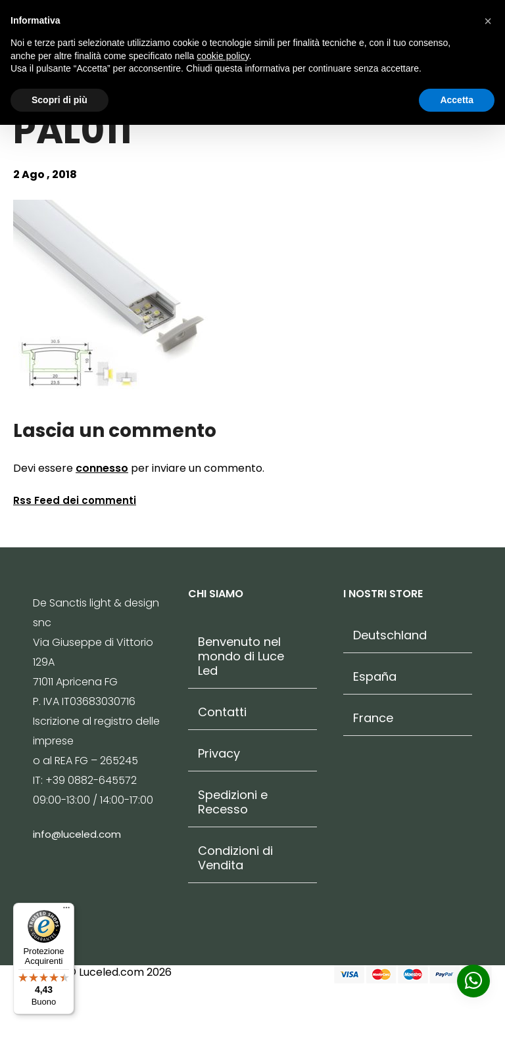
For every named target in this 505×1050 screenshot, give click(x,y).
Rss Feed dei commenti (74, 500)
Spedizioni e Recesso (233, 802)
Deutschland (390, 635)
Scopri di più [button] (59, 100)
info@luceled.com (77, 834)
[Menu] (66, 911)
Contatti (222, 712)
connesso (102, 468)
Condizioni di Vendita (235, 858)
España (375, 677)
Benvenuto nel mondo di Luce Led (241, 656)
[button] (487, 21)
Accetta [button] (456, 100)
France (373, 718)
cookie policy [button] (223, 56)
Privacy (219, 753)
